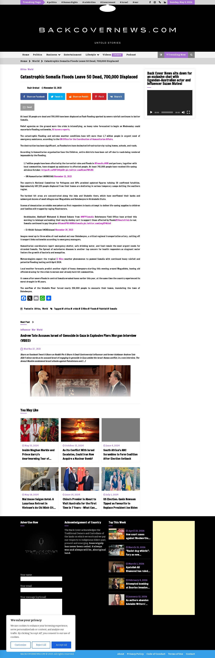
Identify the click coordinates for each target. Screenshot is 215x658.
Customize (20, 645)
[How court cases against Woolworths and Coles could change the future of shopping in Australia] (116, 533)
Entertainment (72, 54)
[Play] (151, 112)
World (30, 69)
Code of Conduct (156, 654)
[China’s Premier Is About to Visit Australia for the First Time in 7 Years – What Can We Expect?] (80, 479)
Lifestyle (91, 54)
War (33, 329)
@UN (106, 163)
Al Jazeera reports (60, 129)
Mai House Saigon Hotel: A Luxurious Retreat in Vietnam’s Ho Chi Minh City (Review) (38, 503)
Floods (93, 308)
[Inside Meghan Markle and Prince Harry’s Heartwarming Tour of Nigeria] (39, 430)
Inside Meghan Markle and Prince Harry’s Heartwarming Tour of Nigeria (38, 454)
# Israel (124, 2)
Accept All (61, 645)
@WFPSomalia (87, 216)
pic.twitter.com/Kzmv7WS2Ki (79, 170)
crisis (75, 308)
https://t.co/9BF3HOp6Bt (53, 170)
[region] (40, 633)
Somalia (113, 308)
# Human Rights (69, 2)
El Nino (84, 308)
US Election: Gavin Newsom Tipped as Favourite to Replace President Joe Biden (120, 503)
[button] (161, 55)
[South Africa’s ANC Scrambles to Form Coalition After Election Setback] (121, 430)
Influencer (25, 329)
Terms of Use (175, 654)
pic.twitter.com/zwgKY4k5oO (97, 223)
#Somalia (99, 163)
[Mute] (183, 112)
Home (25, 54)
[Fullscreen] (188, 112)
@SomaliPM (63, 223)
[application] (169, 102)
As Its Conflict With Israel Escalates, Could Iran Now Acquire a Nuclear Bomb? (78, 454)
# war (135, 2)
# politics (52, 2)
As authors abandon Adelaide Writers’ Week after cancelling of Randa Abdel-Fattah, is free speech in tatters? (137, 602)
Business (51, 54)
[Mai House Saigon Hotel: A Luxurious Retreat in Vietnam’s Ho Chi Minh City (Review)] (39, 479)
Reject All (41, 645)
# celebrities (89, 2)
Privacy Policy (135, 654)
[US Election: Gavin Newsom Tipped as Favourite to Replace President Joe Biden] (121, 479)
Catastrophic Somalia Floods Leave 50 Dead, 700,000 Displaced (79, 77)
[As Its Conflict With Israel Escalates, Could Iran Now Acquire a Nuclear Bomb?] (80, 430)
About (120, 654)
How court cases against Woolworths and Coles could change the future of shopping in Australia (138, 536)
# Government (107, 2)
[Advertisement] (174, 568)
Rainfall (103, 308)
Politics (37, 54)
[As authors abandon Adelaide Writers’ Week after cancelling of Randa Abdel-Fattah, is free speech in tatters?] (116, 599)
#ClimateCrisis (122, 220)
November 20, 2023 (64, 229)
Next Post (27, 322)
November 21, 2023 (63, 176)
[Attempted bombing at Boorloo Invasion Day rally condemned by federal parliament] (116, 583)
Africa (23, 69)
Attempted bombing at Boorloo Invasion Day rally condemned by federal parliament (138, 585)
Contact (190, 654)
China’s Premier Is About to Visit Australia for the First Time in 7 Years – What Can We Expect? (79, 503)
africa (67, 308)
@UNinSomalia (76, 223)
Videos (113, 55)
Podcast (131, 54)
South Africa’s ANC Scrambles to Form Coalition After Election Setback (120, 454)
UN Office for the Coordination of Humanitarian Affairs (86, 139)
